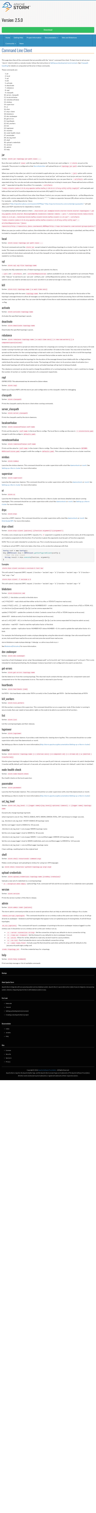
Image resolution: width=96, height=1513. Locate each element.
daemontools (75, 465)
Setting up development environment (63, 63)
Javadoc (8, 1032)
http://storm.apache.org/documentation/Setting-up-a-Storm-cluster (65, 744)
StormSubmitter (39, 166)
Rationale (9, 1003)
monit (84, 465)
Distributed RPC (8, 521)
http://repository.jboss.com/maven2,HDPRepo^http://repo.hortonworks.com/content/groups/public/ (47, 204)
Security (8, 1054)
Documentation (51, 38)
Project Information (34, 38)
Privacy (8, 1062)
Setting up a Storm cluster (11, 468)
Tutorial (8, 1007)
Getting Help (18, 38)
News (21, 43)
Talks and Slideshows (69, 38)
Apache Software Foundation (47, 1070)
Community (11, 43)
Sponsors (9, 1058)
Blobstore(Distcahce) (12, 646)
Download (48, 30)
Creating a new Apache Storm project (17, 1015)
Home (8, 38)
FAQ (7, 1036)
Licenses (8, 1050)
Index (7, 1029)
